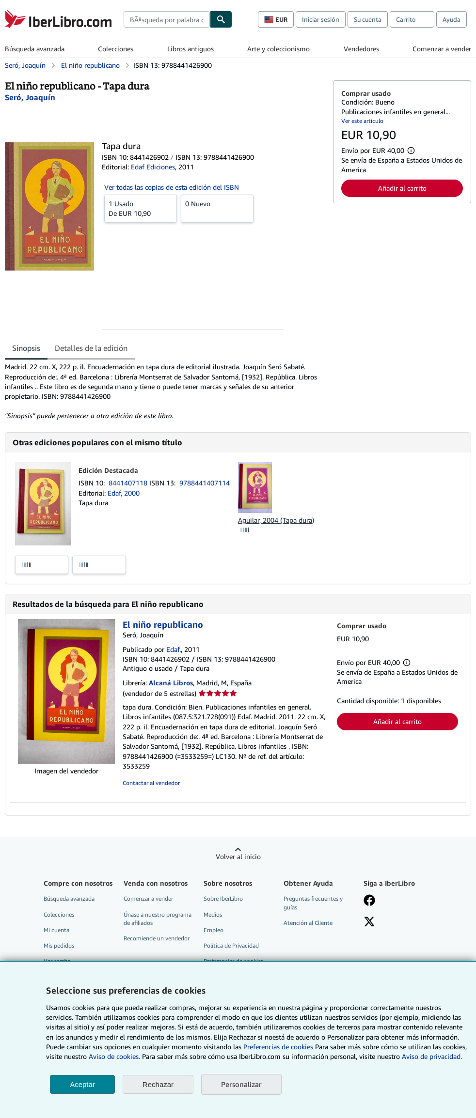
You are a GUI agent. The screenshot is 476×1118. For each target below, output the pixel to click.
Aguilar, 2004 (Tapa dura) (276, 520)
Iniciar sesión (320, 19)
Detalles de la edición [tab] (91, 348)
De (141, 208)
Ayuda (451, 19)
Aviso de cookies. (114, 1056)
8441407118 (129, 483)
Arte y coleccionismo (278, 49)
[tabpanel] (165, 391)
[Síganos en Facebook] (369, 901)
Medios (213, 914)
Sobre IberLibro (223, 898)
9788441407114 (204, 483)
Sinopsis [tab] (26, 348)
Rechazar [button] (158, 1084)
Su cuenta (367, 19)
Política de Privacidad (231, 945)
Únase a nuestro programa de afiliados (157, 918)
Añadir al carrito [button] (402, 188)
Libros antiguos (190, 49)
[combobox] (167, 19)
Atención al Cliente (308, 922)
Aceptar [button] (82, 1084)
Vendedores (361, 49)
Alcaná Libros (171, 683)
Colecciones (115, 49)
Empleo (213, 930)
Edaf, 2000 (124, 493)
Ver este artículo (362, 120)
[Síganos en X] (369, 922)
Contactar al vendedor (151, 782)
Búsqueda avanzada (34, 49)
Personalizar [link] (241, 1084)
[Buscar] (221, 19)
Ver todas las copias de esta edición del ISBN (171, 187)
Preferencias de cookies (278, 1046)
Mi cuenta (56, 930)
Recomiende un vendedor (157, 938)
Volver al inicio (238, 856)
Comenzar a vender (442, 49)
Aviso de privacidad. (432, 1056)
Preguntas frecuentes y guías (313, 902)
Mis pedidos (59, 945)
